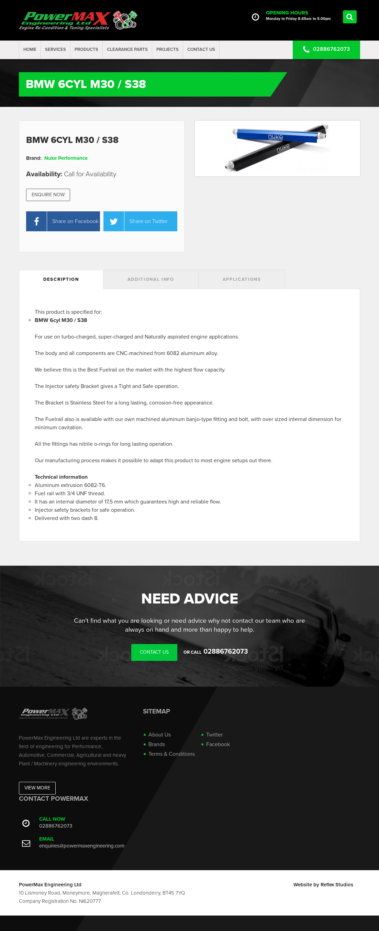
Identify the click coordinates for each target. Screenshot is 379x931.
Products (86, 49)
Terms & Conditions (171, 754)
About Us (159, 734)
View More (37, 788)
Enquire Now (48, 195)
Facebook (218, 744)
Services (55, 49)
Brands (156, 744)
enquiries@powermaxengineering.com (81, 846)
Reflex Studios (337, 885)
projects (167, 49)
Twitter (214, 734)
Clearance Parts (127, 49)
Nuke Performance (66, 158)
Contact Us (201, 49)
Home (29, 49)
